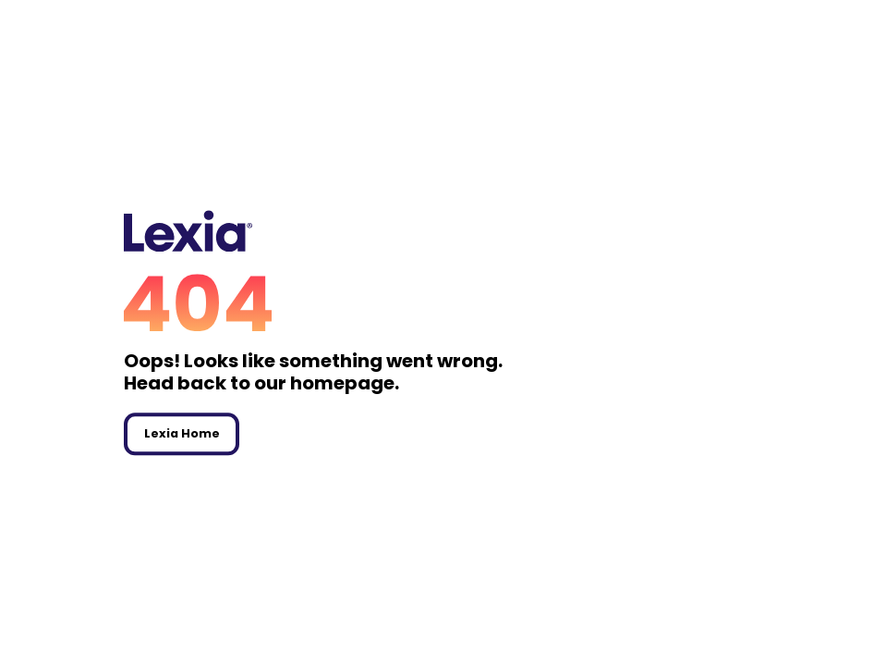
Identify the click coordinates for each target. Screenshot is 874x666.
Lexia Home (182, 433)
